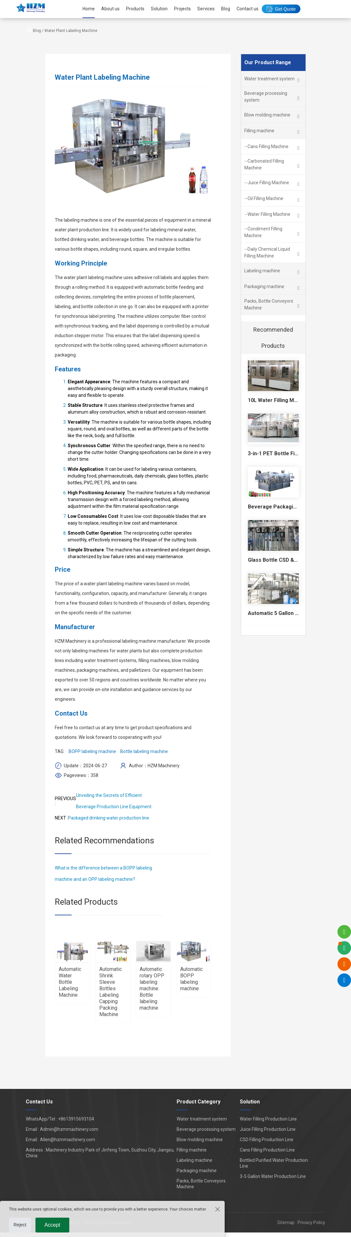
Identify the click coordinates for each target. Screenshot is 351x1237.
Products (135, 8)
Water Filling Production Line (268, 1118)
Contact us (247, 8)
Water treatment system (202, 1118)
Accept (52, 1225)
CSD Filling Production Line (266, 1139)
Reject (20, 1224)
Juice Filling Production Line (268, 1129)
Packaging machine (197, 1170)
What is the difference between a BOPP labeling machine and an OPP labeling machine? (103, 873)
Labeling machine (194, 1160)
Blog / (38, 30)
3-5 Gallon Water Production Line (273, 1176)
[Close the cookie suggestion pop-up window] (217, 1209)
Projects (182, 8)
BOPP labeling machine (92, 751)
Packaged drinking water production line (108, 817)
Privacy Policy (310, 1222)
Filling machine (192, 1149)
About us (110, 8)
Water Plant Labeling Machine (70, 30)
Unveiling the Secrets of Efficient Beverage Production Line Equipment (113, 801)
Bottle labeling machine (144, 751)
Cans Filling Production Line (267, 1149)
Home (89, 8)
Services (206, 8)
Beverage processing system (206, 1129)
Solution (159, 8)
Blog (225, 8)
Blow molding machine (200, 1139)
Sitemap (286, 1222)
